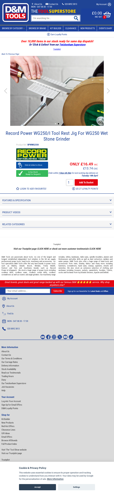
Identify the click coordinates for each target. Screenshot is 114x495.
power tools (16, 261)
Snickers (90, 272)
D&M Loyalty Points (9, 408)
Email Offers (6, 437)
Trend (45, 266)
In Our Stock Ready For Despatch (32, 173)
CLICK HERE (43, 248)
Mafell (52, 266)
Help (3, 390)
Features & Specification (57, 200)
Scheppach (12, 270)
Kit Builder (55, 28)
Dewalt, (22, 266)
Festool (4, 268)
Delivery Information (10, 365)
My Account (103, 4)
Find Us (8, 314)
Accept (37, 487)
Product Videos (57, 212)
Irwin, (76, 263)
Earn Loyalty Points (57, 34)
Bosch (29, 266)
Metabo (38, 266)
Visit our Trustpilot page (11, 453)
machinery (35, 261)
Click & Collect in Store (32, 165)
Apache (97, 272)
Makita (14, 266)
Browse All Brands (9, 440)
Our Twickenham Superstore (13, 383)
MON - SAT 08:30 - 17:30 (41, 6)
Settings (76, 487)
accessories (47, 261)
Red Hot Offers (7, 426)
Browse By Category (14, 28)
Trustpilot (57, 49)
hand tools (26, 261)
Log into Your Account (11, 401)
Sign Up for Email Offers (11, 404)
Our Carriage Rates (9, 362)
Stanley (81, 263)
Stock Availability (8, 369)
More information (55, 479)
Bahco (88, 263)
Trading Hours (7, 376)
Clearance (70, 28)
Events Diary (105, 28)
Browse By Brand (37, 28)
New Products (87, 28)
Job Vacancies (7, 387)
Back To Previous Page (10, 54)
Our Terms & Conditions (11, 358)
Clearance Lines (8, 429)
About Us (36, 4)
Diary (3, 379)
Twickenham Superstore (72, 44)
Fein (15, 268)
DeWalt (106, 272)
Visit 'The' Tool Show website (14, 449)
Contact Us (52, 4)
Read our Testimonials (11, 372)
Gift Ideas (5, 433)
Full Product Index (9, 444)
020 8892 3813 (69, 4)
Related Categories (57, 224)
